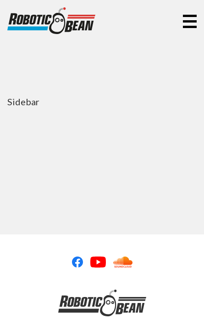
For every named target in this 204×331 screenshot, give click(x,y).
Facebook (77, 262)
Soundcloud (122, 262)
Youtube (98, 262)
